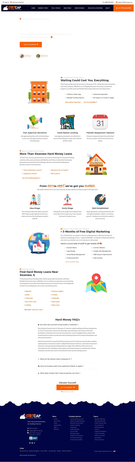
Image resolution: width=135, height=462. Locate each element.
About (107, 8)
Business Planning (100, 421)
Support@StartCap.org (125, 2)
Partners (56, 429)
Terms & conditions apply (72, 262)
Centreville (29, 298)
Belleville (28, 291)
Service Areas (52, 451)
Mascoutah (56, 302)
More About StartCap (73, 102)
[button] (67, 325)
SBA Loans (54, 173)
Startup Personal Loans (77, 419)
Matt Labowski (44, 56)
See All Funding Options (31, 178)
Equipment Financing (76, 435)
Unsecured (73, 427)
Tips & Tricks (57, 421)
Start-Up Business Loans (32, 170)
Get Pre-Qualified (123, 8)
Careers (59, 451)
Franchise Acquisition (76, 440)
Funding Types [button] (43, 8)
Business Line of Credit (59, 170)
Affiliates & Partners (95, 8)
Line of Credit (74, 431)
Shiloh (27, 295)
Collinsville (55, 298)
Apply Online (57, 425)
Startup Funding (75, 425)
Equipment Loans (30, 173)
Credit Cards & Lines (100, 423)
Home (33, 8)
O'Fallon (54, 295)
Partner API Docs (66, 451)
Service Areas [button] (79, 8)
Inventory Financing (76, 438)
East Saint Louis (30, 302)
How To (97, 429)
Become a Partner (18, 2)
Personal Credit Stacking (77, 421)
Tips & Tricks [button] (55, 8)
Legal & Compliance (100, 431)
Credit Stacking (74, 429)
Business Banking (100, 419)
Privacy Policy (44, 451)
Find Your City (34, 310)
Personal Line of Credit (76, 423)
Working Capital (74, 433)
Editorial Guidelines (34, 451)
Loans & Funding (99, 433)
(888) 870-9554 (109, 2)
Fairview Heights (57, 291)
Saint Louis (55, 305)
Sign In (7, 2)
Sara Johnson (27, 56)
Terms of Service (24, 451)
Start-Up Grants (99, 440)
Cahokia (28, 305)
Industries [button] (67, 8)
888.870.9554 (33, 429)
